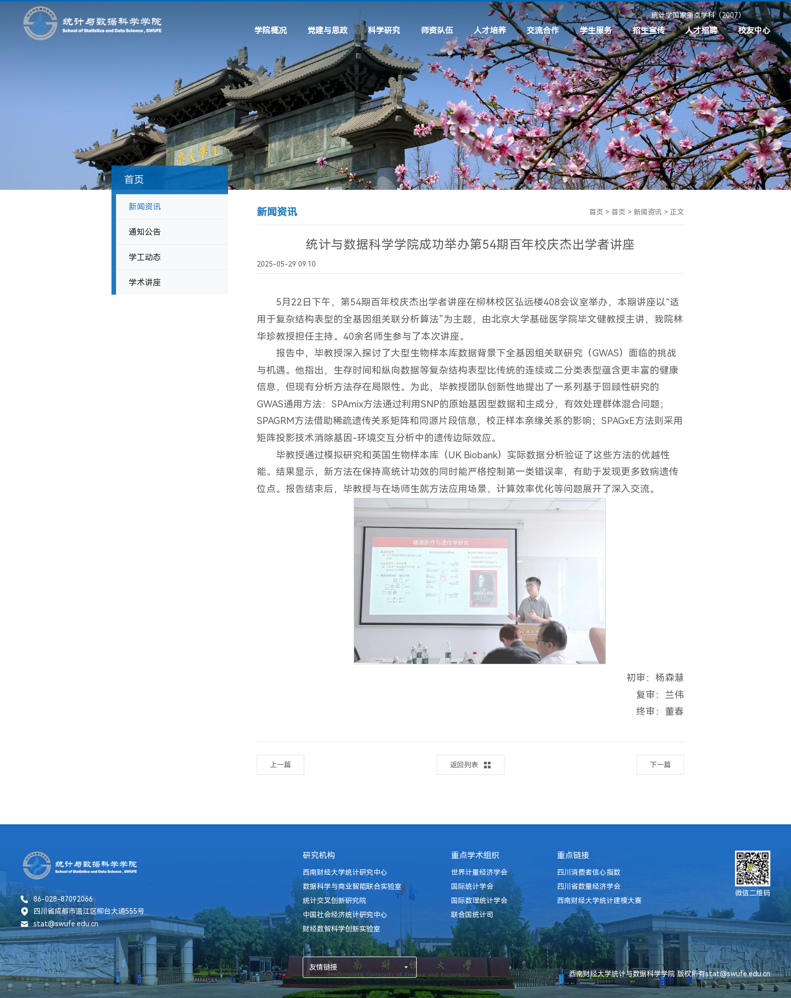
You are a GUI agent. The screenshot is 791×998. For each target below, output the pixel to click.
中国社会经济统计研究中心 (345, 915)
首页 (596, 212)
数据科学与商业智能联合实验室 (352, 886)
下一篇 (660, 765)
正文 (677, 212)
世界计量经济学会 (479, 872)
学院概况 (270, 30)
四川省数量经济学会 (588, 886)
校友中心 (754, 30)
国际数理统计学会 (479, 901)
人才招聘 (701, 30)
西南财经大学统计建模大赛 (599, 901)
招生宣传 (649, 30)
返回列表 (470, 765)
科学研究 (384, 30)
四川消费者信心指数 (588, 872)
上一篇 (280, 765)
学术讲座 (145, 285)
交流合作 (543, 30)
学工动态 (145, 260)
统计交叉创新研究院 (334, 901)
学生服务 (596, 30)
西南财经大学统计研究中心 (345, 872)
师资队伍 (437, 30)
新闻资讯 (145, 210)
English (758, 15)
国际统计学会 (472, 886)
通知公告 (145, 235)
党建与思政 (327, 30)
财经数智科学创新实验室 (341, 929)
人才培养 (490, 30)
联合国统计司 (472, 915)
